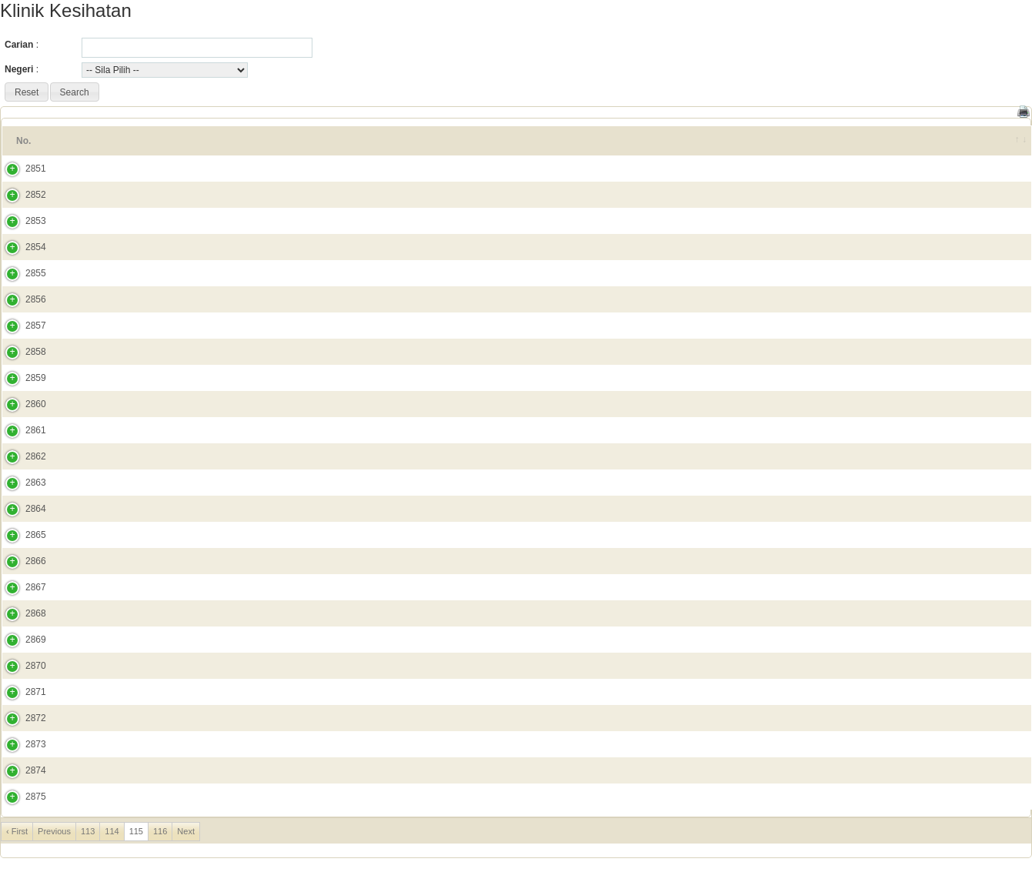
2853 (20, 220)
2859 (20, 378)
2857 (20, 325)
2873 (20, 744)
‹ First (17, 831)
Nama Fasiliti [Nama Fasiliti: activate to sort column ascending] (98, 140)
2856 (20, 299)
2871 (20, 692)
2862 (20, 456)
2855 (20, 273)
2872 (20, 718)
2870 (20, 665)
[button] (26, 92)
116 (160, 831)
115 (136, 831)
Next (186, 831)
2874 (20, 770)
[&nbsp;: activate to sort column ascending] (1010, 140)
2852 (20, 194)
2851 (20, 168)
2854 (20, 247)
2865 (20, 535)
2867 (20, 587)
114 (112, 831)
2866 (20, 561)
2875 (20, 796)
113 (88, 831)
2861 (20, 430)
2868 (20, 613)
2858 (20, 351)
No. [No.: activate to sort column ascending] (23, 140)
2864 (20, 508)
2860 (20, 404)
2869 (20, 639)
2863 (20, 482)
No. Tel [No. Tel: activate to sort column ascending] (877, 140)
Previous (54, 831)
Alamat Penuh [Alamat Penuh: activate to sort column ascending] (231, 140)
